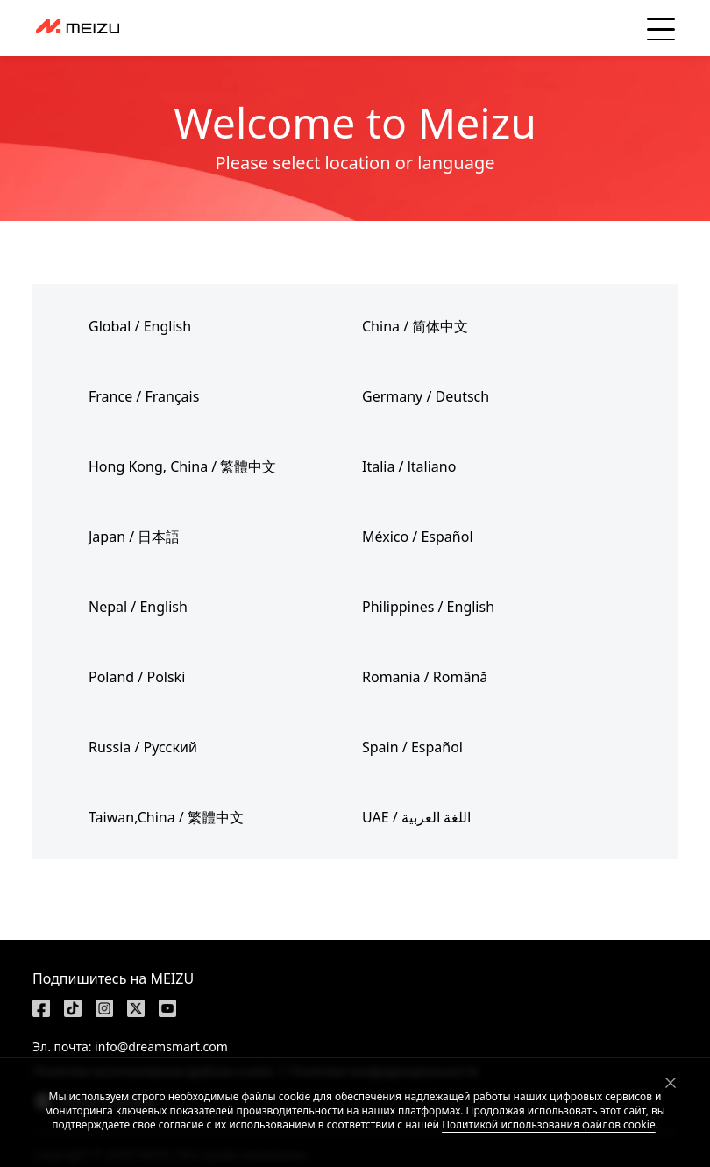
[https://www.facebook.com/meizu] (41, 1008)
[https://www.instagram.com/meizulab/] (104, 1008)
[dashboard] (77, 28)
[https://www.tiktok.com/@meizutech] (73, 1008)
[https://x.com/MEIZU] (136, 1008)
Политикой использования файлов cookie (549, 1124)
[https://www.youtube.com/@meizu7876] (167, 1008)
